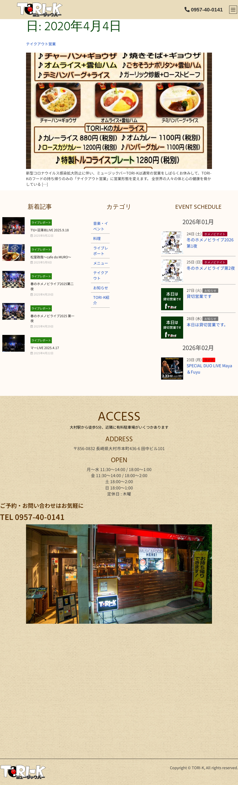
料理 (97, 238)
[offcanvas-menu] (233, 10)
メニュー (100, 263)
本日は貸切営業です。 (207, 324)
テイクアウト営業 (41, 44)
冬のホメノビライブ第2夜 (211, 268)
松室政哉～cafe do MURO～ (50, 257)
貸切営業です (199, 296)
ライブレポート (41, 222)
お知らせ (100, 287)
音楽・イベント (100, 226)
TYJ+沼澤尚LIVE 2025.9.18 (49, 230)
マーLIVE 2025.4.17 (44, 347)
